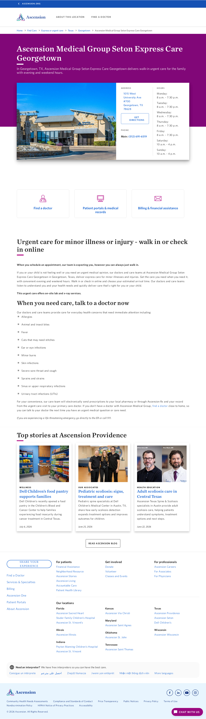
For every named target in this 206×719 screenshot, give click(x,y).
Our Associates (88, 487)
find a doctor (160, 406)
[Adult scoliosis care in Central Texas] (162, 464)
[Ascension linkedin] (178, 693)
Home (20, 30)
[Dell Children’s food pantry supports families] (44, 464)
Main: (124, 136)
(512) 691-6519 (138, 136)
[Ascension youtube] (187, 693)
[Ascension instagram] (195, 693)
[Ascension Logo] (21, 694)
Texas (70, 30)
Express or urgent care (52, 30)
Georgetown (84, 30)
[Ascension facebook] (170, 693)
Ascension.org (31, 3)
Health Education (148, 487)
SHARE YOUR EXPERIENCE (29, 563)
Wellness (25, 487)
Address (126, 88)
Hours (161, 88)
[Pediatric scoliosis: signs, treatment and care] (103, 464)
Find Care (32, 30)
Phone (125, 130)
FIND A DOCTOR (101, 17)
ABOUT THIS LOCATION (70, 17)
